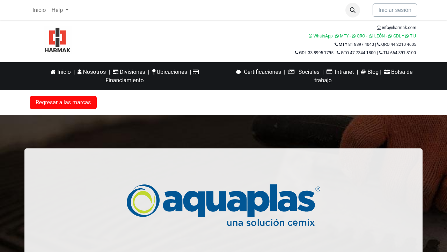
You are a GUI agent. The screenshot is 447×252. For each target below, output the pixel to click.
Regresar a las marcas (63, 102)
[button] (352, 10)
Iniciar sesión (395, 10)
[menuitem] (39, 10)
